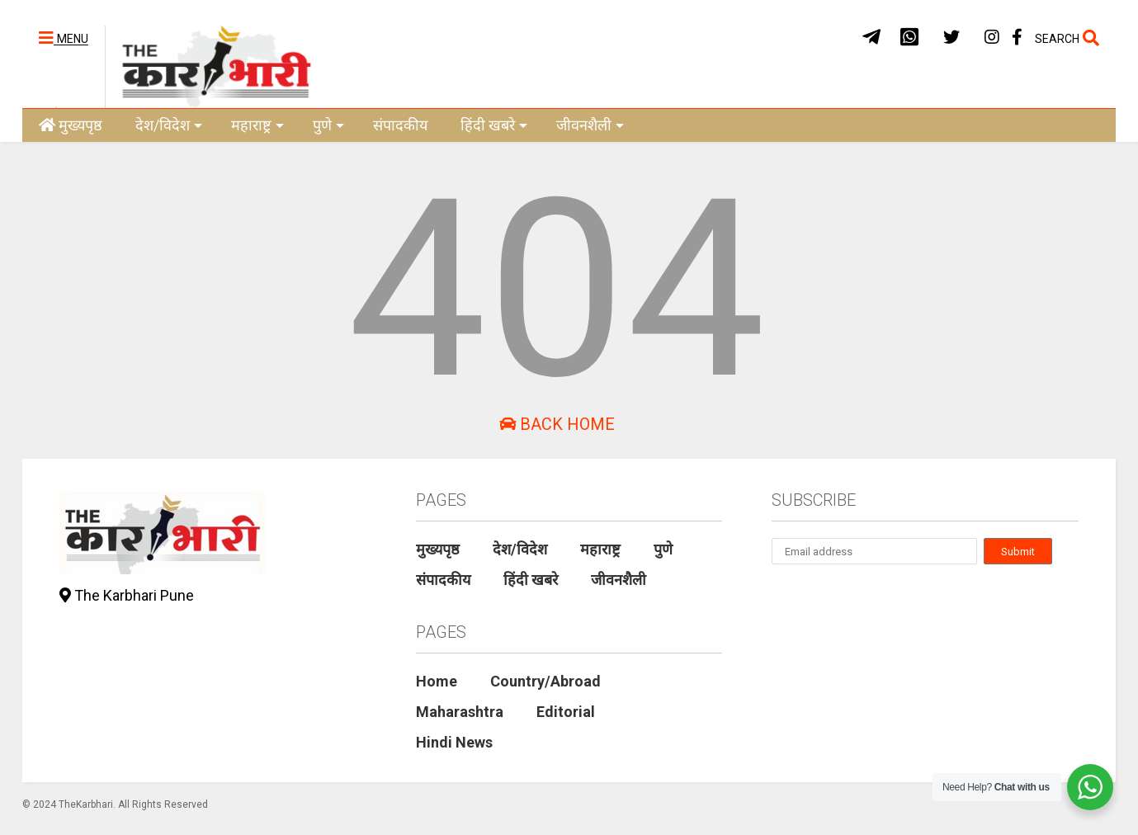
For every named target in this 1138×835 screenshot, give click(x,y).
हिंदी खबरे (493, 125)
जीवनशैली (590, 125)
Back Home (557, 424)
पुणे (328, 125)
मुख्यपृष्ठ (70, 125)
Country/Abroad (545, 681)
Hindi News (454, 742)
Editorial (565, 711)
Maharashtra (459, 711)
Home (436, 681)
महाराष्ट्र (257, 125)
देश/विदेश (168, 125)
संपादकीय (400, 125)
